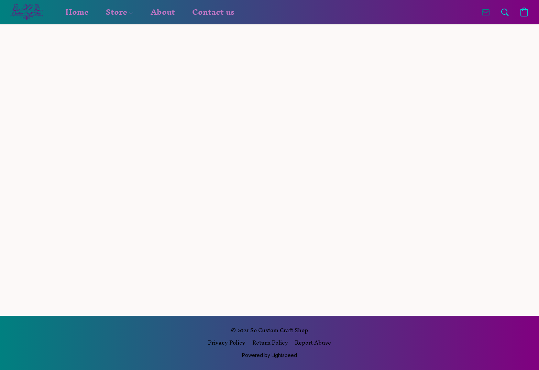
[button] (26, 12)
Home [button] (77, 12)
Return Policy (270, 342)
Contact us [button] (213, 12)
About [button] (163, 12)
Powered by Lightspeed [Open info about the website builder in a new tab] (269, 355)
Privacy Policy (226, 342)
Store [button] (119, 12)
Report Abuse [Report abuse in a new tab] (313, 342)
